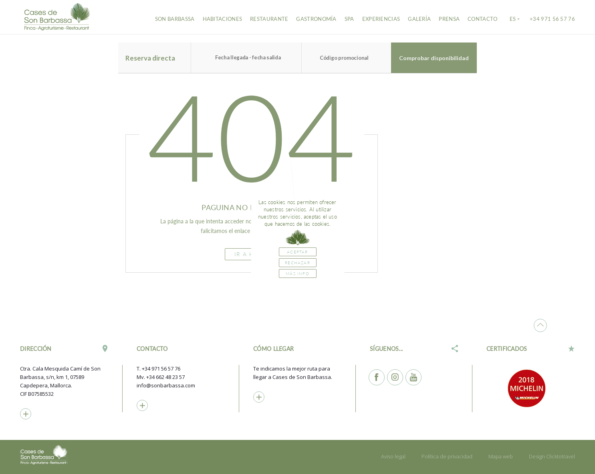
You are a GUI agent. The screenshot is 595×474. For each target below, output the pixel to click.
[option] (530, 388)
